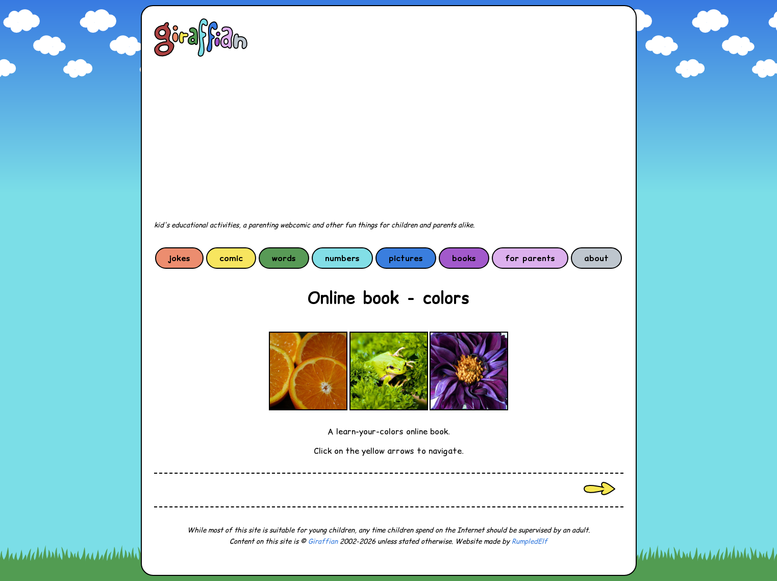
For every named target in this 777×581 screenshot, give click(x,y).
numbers (342, 258)
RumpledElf (529, 541)
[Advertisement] (388, 139)
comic (231, 258)
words (284, 258)
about (596, 258)
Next (599, 488)
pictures (406, 258)
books (464, 258)
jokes (179, 258)
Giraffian (323, 541)
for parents (530, 258)
